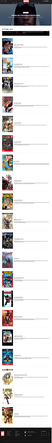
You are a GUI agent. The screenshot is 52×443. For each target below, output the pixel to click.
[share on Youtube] (41, 435)
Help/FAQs (8, 432)
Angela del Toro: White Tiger (18, 83)
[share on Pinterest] (46, 435)
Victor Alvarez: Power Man (18, 394)
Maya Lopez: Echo (16, 258)
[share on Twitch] (48, 435)
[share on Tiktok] (41, 437)
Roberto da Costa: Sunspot (18, 336)
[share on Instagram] (46, 433)
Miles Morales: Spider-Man (18, 297)
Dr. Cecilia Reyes (16, 161)
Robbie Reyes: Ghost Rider (18, 316)
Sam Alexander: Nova (17, 355)
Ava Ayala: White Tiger (17, 122)
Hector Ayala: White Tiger (18, 200)
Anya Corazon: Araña (17, 103)
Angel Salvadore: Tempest (18, 64)
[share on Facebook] (41, 433)
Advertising (17, 431)
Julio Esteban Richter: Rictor (18, 239)
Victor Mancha (16, 413)
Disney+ (16, 432)
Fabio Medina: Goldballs (18, 180)
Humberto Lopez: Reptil (17, 219)
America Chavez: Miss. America (18, 44)
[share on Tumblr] (48, 433)
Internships (9, 435)
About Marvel (9, 431)
